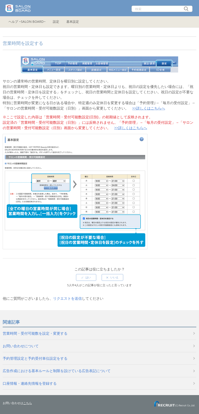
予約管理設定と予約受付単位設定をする (35, 358)
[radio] (86, 277)
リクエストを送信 (67, 298)
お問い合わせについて (21, 345)
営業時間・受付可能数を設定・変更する (35, 333)
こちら (27, 403)
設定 (56, 21)
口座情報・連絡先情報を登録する (30, 383)
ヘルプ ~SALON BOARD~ (27, 21)
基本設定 (72, 21)
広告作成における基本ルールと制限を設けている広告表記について (57, 370)
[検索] (162, 9)
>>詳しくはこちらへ (148, 108)
